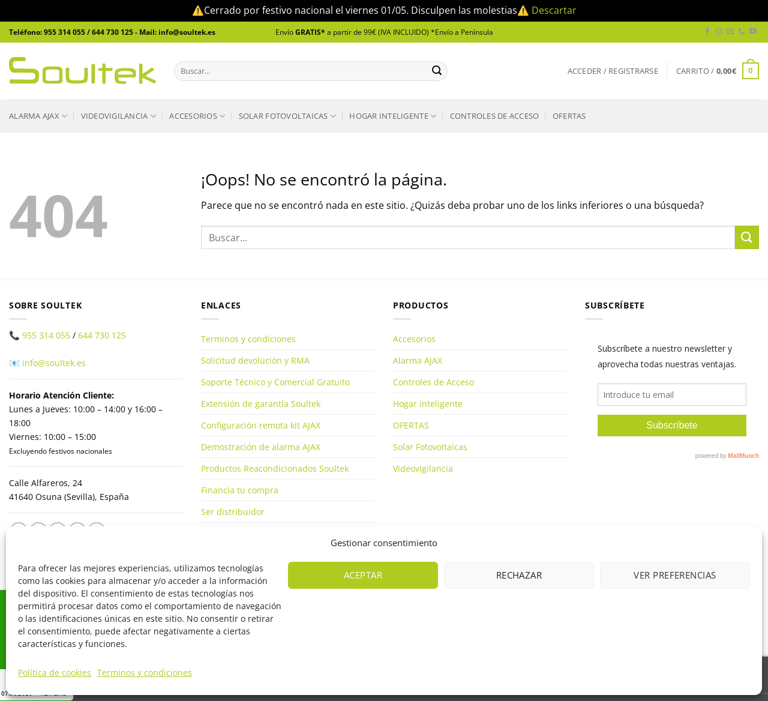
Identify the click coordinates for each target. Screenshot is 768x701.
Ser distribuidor (233, 511)
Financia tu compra (239, 490)
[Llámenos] (741, 32)
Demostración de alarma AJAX (260, 447)
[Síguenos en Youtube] (753, 32)
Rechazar (519, 575)
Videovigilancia (118, 116)
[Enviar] (437, 71)
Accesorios (197, 116)
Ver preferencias (675, 575)
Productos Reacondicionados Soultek (275, 468)
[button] (613, 71)
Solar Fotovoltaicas (287, 116)
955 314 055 (46, 335)
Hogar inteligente (392, 116)
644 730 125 (102, 335)
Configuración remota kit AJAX (260, 425)
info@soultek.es (54, 363)
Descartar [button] (554, 10)
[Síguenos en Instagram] (718, 32)
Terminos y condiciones (144, 672)
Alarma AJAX (38, 116)
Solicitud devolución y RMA (255, 360)
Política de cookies (54, 672)
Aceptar (363, 575)
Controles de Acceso (494, 115)
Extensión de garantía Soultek (260, 403)
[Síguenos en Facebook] (707, 32)
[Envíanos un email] (730, 32)
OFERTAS (569, 115)
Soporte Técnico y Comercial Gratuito (275, 382)
